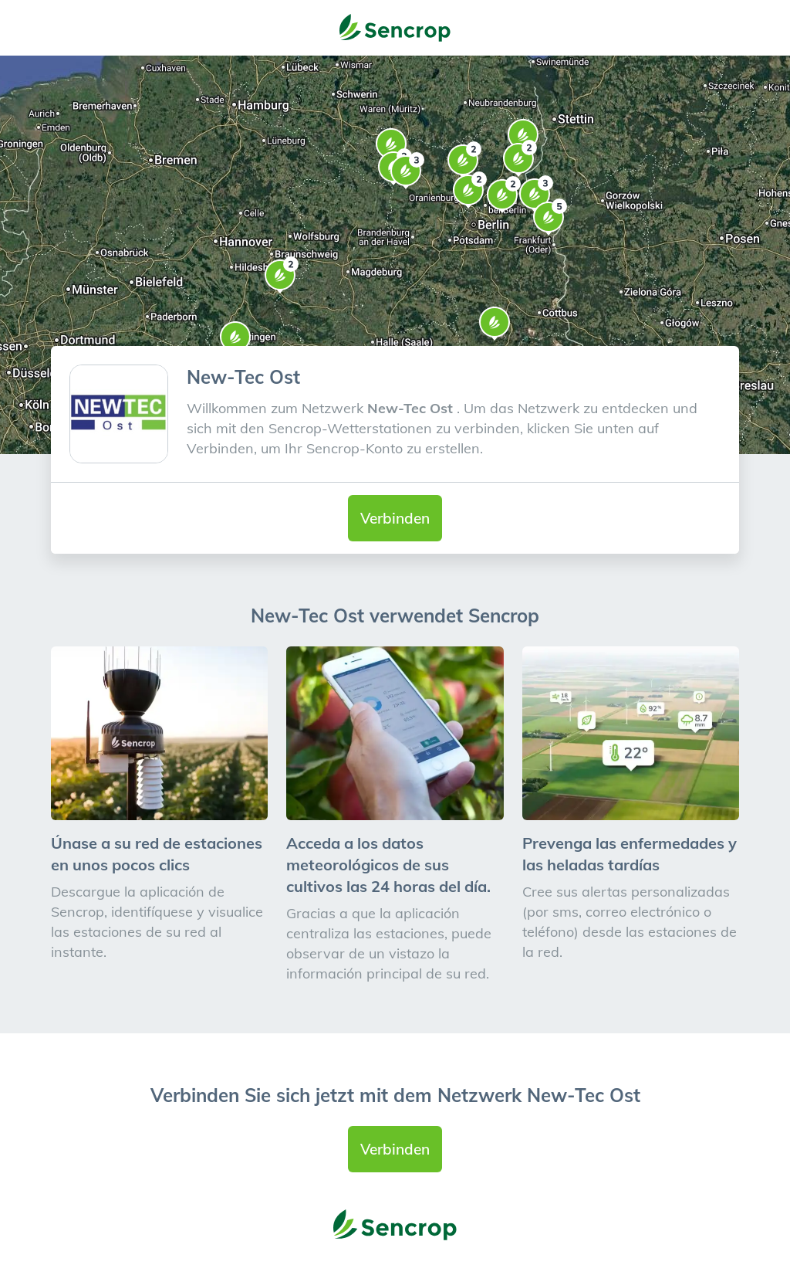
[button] (494, 324)
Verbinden (395, 518)
